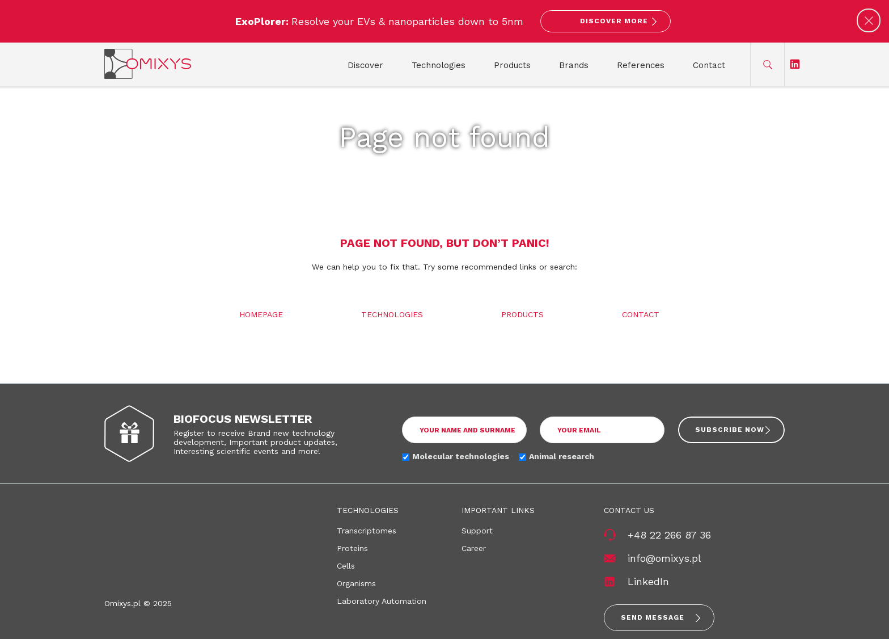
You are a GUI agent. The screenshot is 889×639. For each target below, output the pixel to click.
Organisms (356, 583)
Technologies (438, 65)
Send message (652, 617)
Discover (365, 65)
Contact (709, 65)
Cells (346, 565)
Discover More (614, 21)
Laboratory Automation (381, 601)
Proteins (352, 548)
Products (512, 65)
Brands (574, 65)
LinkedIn (648, 581)
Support (477, 530)
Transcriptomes (366, 530)
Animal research (561, 456)
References (640, 65)
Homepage (261, 314)
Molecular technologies (460, 456)
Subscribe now (729, 430)
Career (474, 548)
